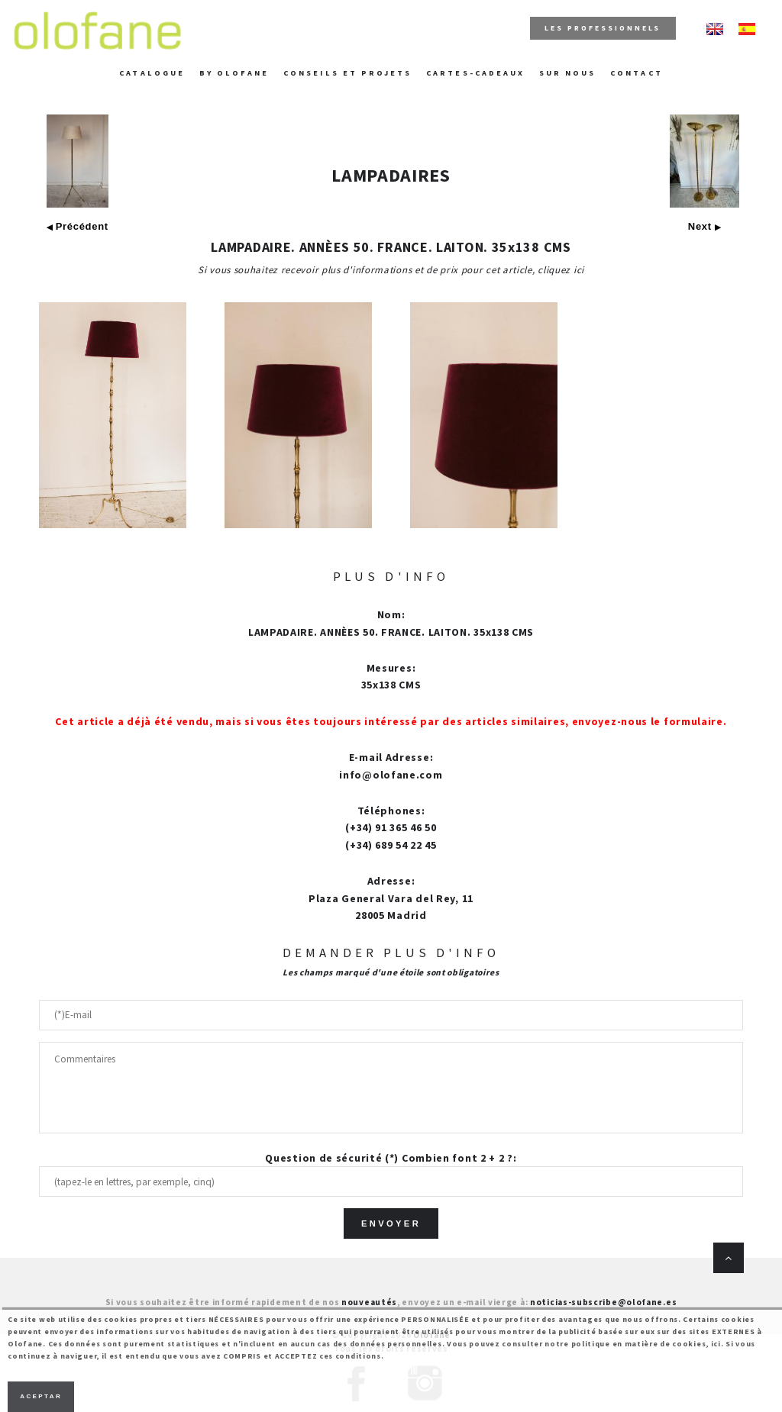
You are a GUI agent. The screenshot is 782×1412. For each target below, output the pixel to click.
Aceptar (41, 1396)
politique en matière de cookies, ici (646, 1344)
